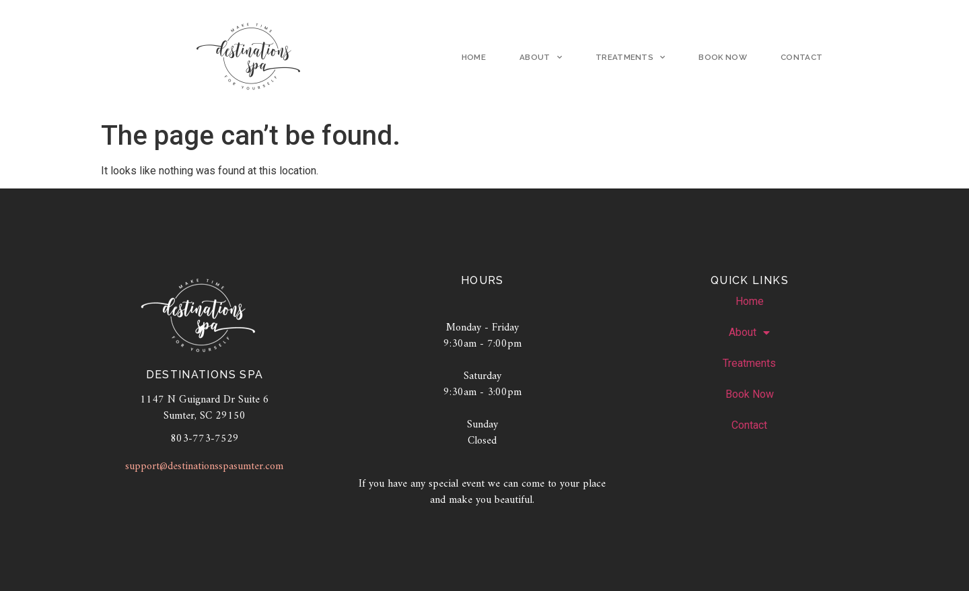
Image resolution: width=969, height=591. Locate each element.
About (540, 58)
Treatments (631, 58)
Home (474, 58)
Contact (801, 58)
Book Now (722, 58)
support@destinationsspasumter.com (204, 468)
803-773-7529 (204, 440)
